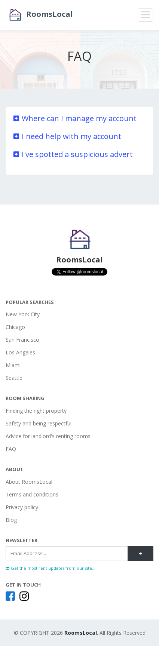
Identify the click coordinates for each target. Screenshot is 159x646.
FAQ (11, 448)
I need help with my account (66, 136)
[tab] (79, 118)
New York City (23, 314)
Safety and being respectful (38, 423)
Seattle (14, 377)
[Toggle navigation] (145, 15)
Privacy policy (22, 507)
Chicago (15, 326)
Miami (13, 365)
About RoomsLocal (29, 481)
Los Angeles (20, 352)
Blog (11, 519)
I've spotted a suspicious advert (72, 154)
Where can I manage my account (74, 118)
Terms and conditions (32, 494)
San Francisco (22, 339)
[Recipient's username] (67, 553)
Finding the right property (36, 410)
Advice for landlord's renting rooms (48, 436)
